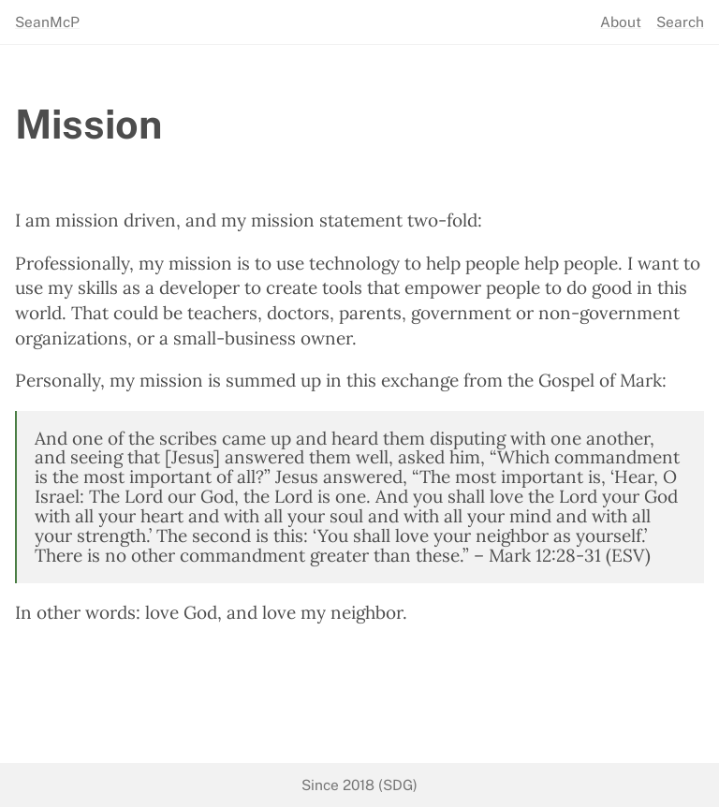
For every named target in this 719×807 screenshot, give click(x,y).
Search (680, 22)
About (620, 22)
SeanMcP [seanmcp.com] (47, 22)
